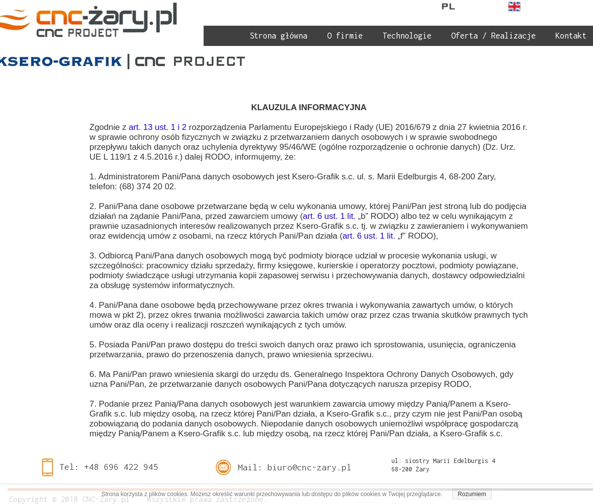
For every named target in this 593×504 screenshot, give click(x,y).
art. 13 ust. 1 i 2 (157, 127)
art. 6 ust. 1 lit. (330, 216)
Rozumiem (472, 494)
